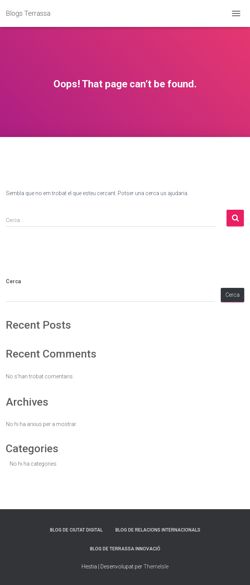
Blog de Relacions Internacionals (157, 530)
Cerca (13, 281)
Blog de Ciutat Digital (76, 530)
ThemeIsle (155, 566)
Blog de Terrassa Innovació (125, 549)
